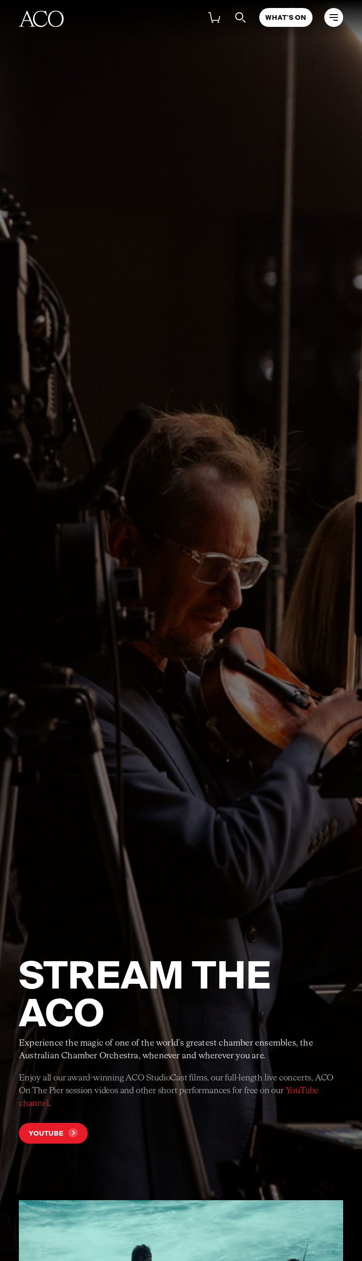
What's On (285, 17)
